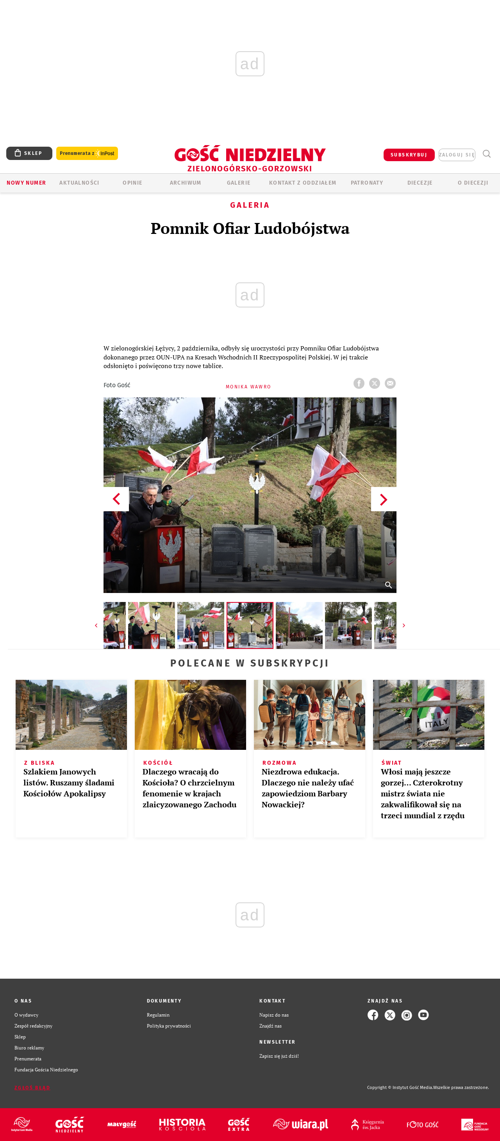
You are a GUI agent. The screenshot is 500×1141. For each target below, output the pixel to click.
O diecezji (473, 183)
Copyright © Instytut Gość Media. (400, 1087)
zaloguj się (457, 155)
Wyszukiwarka (486, 154)
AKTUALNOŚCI (79, 183)
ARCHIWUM (186, 183)
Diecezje (420, 183)
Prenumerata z (87, 153)
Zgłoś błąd (32, 1088)
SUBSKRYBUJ (409, 155)
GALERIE (239, 183)
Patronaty (367, 183)
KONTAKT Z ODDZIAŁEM (303, 183)
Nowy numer (26, 183)
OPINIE (132, 183)
